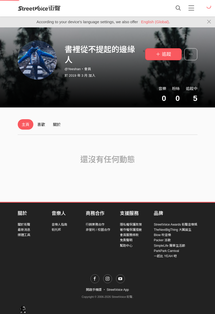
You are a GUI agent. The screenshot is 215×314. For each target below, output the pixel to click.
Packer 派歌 (162, 240)
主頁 (25, 124)
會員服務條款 (129, 235)
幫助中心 (126, 245)
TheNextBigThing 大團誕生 (172, 230)
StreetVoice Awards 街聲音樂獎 (175, 224)
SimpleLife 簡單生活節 (169, 245)
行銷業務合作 (95, 224)
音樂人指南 (59, 224)
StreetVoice (39, 8)
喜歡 (41, 124)
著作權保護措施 (131, 230)
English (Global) (155, 22)
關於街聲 (24, 224)
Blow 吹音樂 (162, 235)
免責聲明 (126, 240)
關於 (57, 124)
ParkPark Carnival (166, 251)
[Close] (209, 22)
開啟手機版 (94, 290)
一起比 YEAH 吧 (165, 256)
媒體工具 (24, 235)
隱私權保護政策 (131, 224)
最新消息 (24, 230)
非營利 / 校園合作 (98, 230)
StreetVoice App (118, 290)
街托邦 (56, 230)
